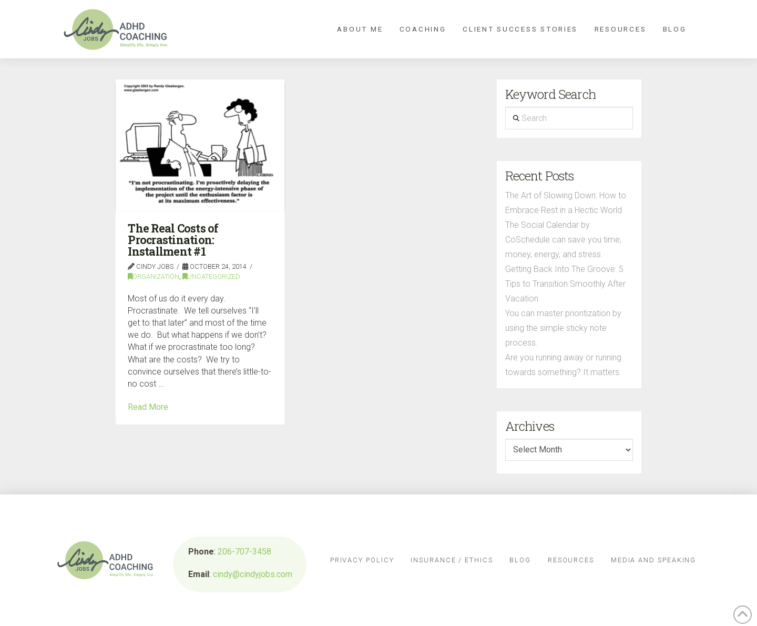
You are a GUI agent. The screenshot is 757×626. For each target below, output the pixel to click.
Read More (148, 407)
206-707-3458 (244, 552)
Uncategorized (211, 276)
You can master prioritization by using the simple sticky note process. (563, 328)
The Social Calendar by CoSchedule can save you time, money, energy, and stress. (563, 239)
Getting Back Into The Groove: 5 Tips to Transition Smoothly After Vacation (565, 284)
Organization (153, 276)
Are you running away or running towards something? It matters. (563, 364)
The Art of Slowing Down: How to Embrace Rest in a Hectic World (565, 202)
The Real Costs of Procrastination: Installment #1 (173, 240)
